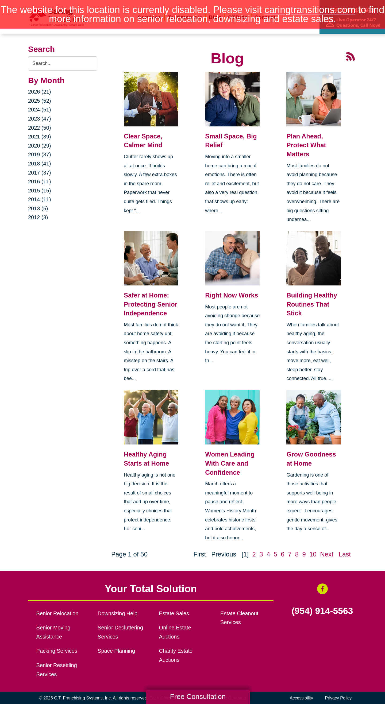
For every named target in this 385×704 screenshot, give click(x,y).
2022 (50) (39, 128)
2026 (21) (39, 92)
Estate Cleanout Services (239, 617)
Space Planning (116, 651)
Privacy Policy (338, 698)
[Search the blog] (62, 63)
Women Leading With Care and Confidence (230, 463)
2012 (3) (38, 217)
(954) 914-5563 (322, 611)
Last (345, 554)
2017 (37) (39, 173)
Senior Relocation (57, 613)
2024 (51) (39, 110)
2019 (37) (39, 154)
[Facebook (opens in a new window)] (322, 588)
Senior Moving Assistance (53, 632)
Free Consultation (198, 697)
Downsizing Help (117, 613)
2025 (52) (39, 101)
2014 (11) (39, 199)
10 (313, 554)
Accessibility (301, 698)
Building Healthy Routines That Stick (311, 304)
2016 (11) (39, 181)
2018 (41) (39, 164)
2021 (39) (39, 137)
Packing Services (56, 651)
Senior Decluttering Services (120, 632)
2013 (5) (38, 208)
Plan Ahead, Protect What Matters (306, 145)
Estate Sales (174, 613)
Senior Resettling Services (56, 669)
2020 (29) (39, 146)
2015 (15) (39, 191)
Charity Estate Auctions (176, 655)
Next (326, 554)
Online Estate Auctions (175, 632)
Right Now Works (231, 295)
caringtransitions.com (309, 9)
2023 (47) (39, 119)
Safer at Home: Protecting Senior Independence (150, 304)
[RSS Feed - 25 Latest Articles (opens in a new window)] (350, 55)
